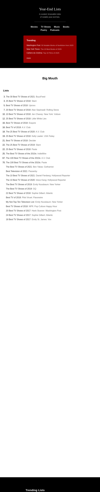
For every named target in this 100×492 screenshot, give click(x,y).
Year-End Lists (50, 9)
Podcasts (54, 30)
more (29, 58)
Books (66, 27)
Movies (34, 27)
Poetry (44, 30)
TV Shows (46, 27)
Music (57, 27)
